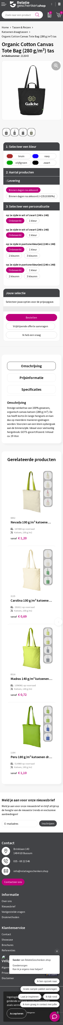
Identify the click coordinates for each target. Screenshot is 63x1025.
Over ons (7, 901)
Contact (6, 934)
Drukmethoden (10, 917)
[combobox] (22, 15)
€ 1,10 (19, 773)
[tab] (31, 366)
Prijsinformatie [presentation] (31, 377)
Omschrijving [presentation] (31, 366)
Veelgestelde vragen (13, 911)
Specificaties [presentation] (31, 389)
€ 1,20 (19, 538)
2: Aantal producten (20, 172)
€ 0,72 (19, 694)
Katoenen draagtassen (15, 32)
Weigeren (31, 1012)
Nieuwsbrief (8, 906)
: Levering (13, 180)
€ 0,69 (19, 616)
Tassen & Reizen (21, 27)
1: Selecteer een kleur (21, 146)
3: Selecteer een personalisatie (27, 206)
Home (5, 27)
